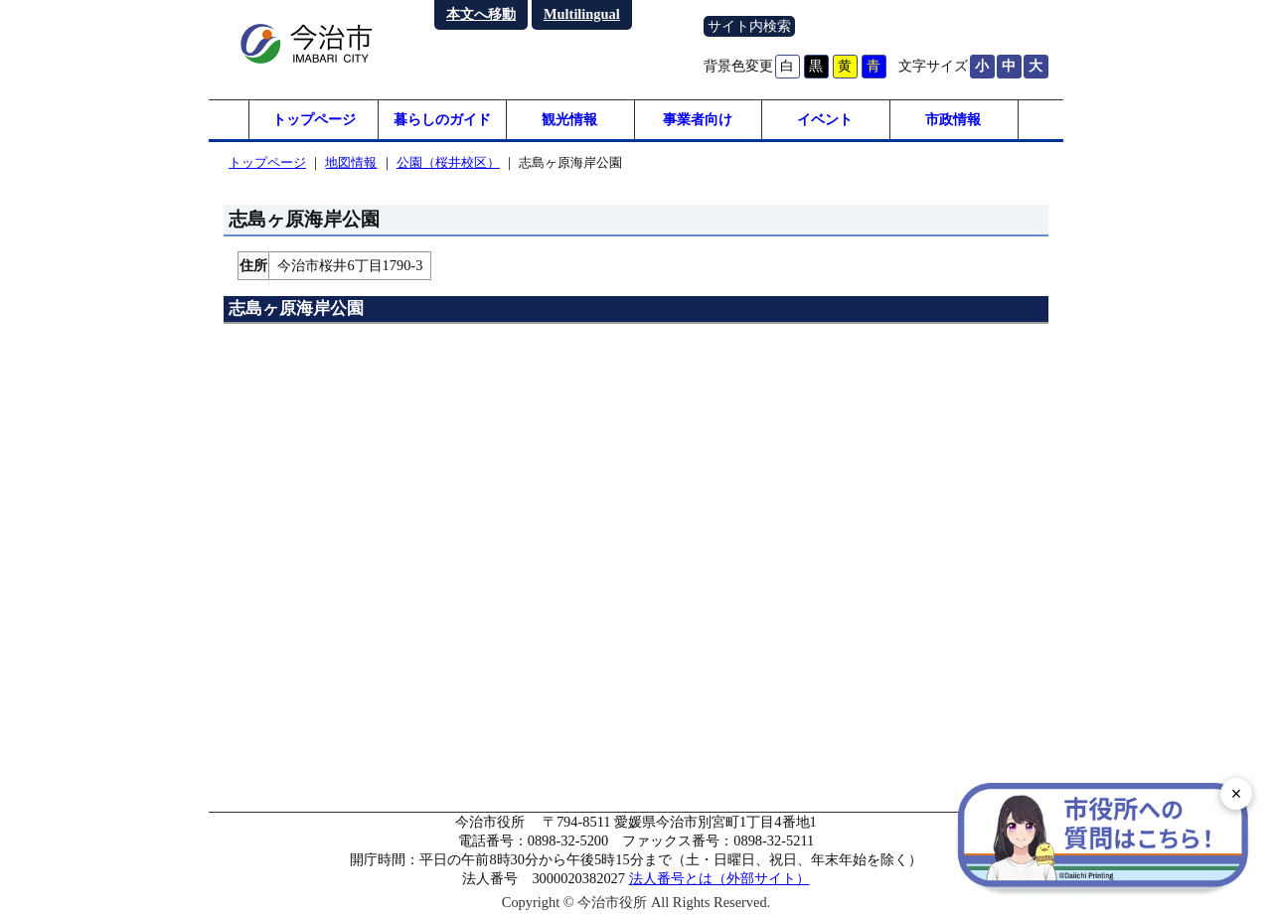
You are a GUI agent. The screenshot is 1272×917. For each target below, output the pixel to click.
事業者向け (697, 119)
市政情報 (953, 119)
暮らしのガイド (442, 119)
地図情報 (351, 162)
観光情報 (569, 119)
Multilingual (582, 14)
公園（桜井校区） (448, 162)
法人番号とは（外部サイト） (719, 878)
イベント (825, 119)
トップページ (314, 119)
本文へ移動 (481, 14)
